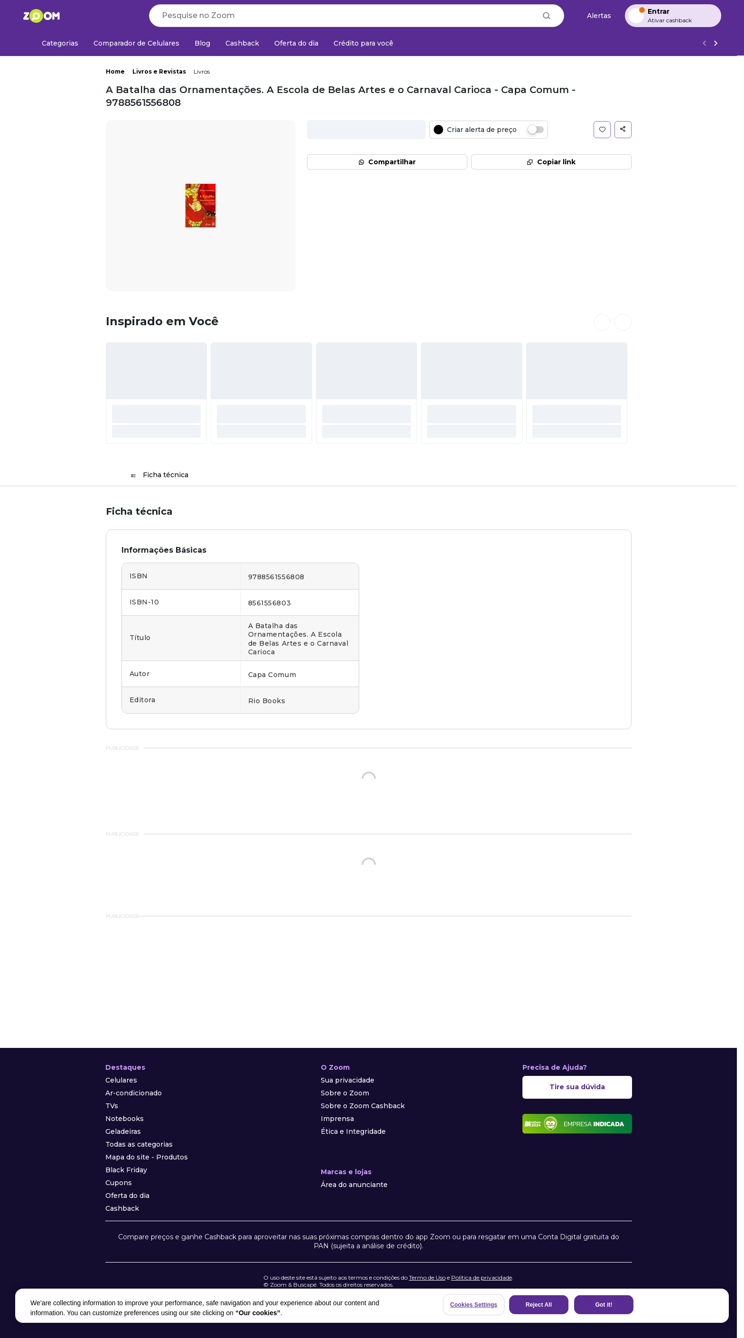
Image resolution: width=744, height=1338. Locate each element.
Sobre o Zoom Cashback (363, 1106)
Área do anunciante (354, 1184)
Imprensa (337, 1118)
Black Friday (126, 1170)
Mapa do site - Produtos (146, 1157)
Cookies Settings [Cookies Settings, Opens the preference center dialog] (473, 1304)
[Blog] (202, 43)
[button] (602, 129)
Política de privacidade (481, 1277)
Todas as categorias (139, 1144)
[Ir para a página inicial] (41, 15)
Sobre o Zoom (345, 1093)
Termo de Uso (427, 1277)
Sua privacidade (347, 1080)
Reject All (539, 1304)
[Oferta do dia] (296, 43)
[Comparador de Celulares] (136, 43)
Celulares (121, 1080)
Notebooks (124, 1118)
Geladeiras (123, 1131)
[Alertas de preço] (595, 16)
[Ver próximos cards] (623, 322)
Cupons (118, 1182)
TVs (111, 1106)
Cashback (122, 1208)
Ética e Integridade (353, 1131)
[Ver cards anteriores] (602, 322)
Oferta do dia (127, 1195)
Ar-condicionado (133, 1093)
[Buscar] (546, 15)
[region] (372, 1306)
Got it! (603, 1304)
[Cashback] (242, 43)
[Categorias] (54, 43)
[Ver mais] (715, 43)
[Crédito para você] (363, 43)
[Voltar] (704, 43)
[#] (156, 393)
